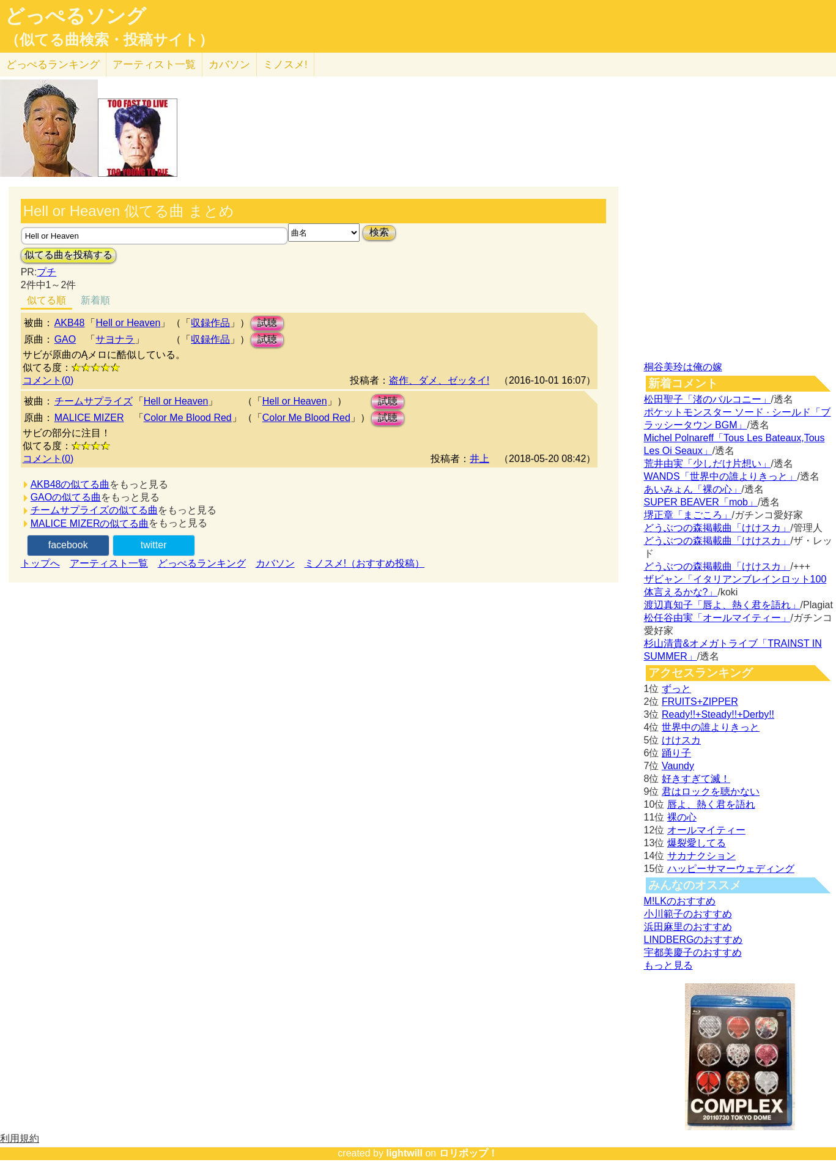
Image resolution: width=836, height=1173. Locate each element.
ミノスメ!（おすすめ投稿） (364, 563)
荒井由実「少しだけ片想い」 (707, 463)
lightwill (404, 1153)
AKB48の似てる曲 (70, 484)
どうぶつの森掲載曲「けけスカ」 (717, 528)
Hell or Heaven (127, 323)
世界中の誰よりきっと (711, 727)
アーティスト (154, 64)
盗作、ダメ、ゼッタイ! (439, 380)
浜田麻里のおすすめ (688, 927)
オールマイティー (706, 830)
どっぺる (53, 64)
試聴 (267, 323)
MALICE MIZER (89, 417)
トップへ (40, 563)
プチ (46, 272)
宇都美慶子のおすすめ (693, 952)
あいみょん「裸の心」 (693, 489)
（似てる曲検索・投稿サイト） (109, 40)
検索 (379, 232)
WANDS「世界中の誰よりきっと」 (720, 476)
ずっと (676, 688)
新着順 (95, 300)
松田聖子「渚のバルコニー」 (707, 399)
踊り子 (676, 753)
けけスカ (681, 740)
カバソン (229, 64)
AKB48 (69, 323)
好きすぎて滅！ (696, 778)
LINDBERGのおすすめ (693, 939)
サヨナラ (115, 339)
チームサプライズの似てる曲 (94, 510)
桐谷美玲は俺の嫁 (683, 367)
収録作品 (210, 323)
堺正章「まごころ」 (688, 515)
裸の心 (682, 817)
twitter (154, 545)
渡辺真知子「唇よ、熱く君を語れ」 (722, 605)
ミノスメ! (285, 64)
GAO (65, 339)
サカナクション (701, 856)
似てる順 (46, 300)
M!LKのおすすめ (680, 901)
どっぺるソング (75, 16)
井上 (479, 458)
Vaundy (678, 766)
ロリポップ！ (468, 1153)
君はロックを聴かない (711, 791)
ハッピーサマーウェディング (730, 868)
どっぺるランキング (202, 563)
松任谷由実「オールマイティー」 (717, 618)
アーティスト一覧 (109, 563)
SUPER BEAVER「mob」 (701, 502)
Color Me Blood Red (188, 417)
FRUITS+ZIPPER (700, 701)
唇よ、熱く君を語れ (711, 804)
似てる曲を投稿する (68, 255)
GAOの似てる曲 (66, 497)
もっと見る (668, 965)
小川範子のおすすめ (688, 914)
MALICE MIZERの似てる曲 (90, 523)
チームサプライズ (93, 401)
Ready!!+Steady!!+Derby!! (718, 714)
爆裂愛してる (696, 843)
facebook (68, 545)
